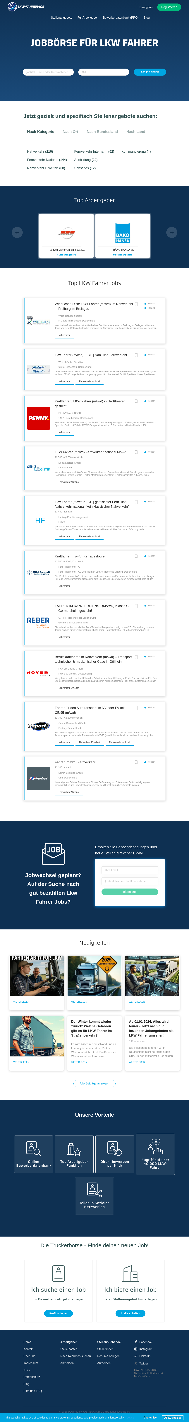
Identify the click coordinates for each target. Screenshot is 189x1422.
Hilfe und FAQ (32, 1391)
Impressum (30, 1363)
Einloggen (146, 7)
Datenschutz (31, 1376)
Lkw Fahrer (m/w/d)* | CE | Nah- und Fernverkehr (91, 355)
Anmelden (67, 1363)
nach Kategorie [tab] (40, 132)
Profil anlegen (58, 1313)
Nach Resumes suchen (75, 1356)
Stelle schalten (130, 1313)
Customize (150, 1417)
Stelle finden (105, 1349)
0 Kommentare (137, 1041)
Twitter (143, 1363)
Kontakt (28, 1349)
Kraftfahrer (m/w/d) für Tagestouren (80, 556)
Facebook (145, 1342)
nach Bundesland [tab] (102, 132)
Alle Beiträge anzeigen (94, 1083)
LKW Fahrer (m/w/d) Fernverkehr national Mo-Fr (90, 452)
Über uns (29, 1356)
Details (130, 1417)
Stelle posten (69, 1349)
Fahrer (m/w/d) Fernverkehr (75, 762)
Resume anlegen (108, 1356)
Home (27, 1342)
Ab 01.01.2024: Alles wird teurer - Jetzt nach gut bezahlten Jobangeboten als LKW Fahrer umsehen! (151, 1028)
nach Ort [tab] (70, 132)
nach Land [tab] (135, 132)
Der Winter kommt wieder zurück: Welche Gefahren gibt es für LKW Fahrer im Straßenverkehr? (91, 1028)
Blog (26, 1384)
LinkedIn (145, 1356)
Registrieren (169, 7)
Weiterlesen (21, 1002)
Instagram (145, 1349)
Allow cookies (172, 1417)
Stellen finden (150, 72)
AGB (26, 1370)
